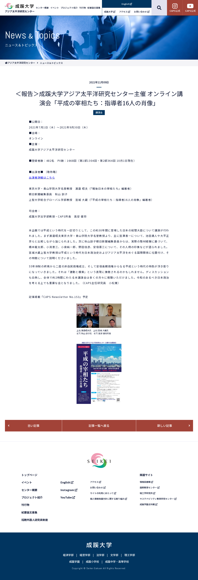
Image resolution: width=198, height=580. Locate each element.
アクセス (95, 481)
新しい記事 (164, 425)
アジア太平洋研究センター (21, 62)
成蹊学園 (74, 561)
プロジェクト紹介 (32, 497)
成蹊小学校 (92, 561)
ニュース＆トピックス (51, 63)
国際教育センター (150, 487)
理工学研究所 (147, 493)
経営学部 (85, 555)
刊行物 (25, 505)
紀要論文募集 (29, 512)
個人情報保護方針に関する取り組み (108, 498)
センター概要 (29, 490)
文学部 (114, 555)
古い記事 (33, 425)
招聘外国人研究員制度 (34, 520)
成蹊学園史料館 (148, 504)
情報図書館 (146, 481)
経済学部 (68, 555)
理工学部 (129, 555)
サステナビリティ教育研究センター (158, 498)
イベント (26, 482)
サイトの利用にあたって (103, 493)
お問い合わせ (98, 487)
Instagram (69, 490)
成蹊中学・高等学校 (117, 561)
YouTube (68, 497)
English (67, 482)
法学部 (100, 555)
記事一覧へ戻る (99, 425)
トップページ (29, 475)
